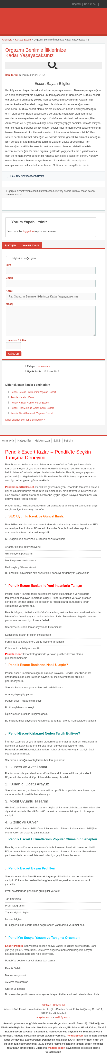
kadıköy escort (62, 1017)
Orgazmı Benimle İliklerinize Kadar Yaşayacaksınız (35, 52)
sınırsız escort (14, 194)
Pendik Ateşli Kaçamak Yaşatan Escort (32, 413)
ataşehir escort (45, 1017)
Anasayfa (7, 39)
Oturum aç (90, 4)
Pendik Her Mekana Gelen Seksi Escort (32, 408)
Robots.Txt (59, 1005)
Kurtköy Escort (23, 39)
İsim (8, 264)
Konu (9, 290)
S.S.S (57, 440)
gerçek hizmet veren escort (23, 191)
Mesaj (9, 303)
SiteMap (46, 1005)
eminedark (44, 366)
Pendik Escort (75, 1035)
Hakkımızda (42, 440)
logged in (28, 231)
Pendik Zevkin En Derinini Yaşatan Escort (33, 392)
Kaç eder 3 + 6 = (16, 340)
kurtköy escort (63, 191)
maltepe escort (56, 1047)
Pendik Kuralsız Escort (23, 397)
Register (76, 4)
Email (9, 277)
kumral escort (46, 191)
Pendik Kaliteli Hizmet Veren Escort (30, 402)
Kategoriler (24, 440)
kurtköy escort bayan (83, 191)
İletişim (68, 440)
